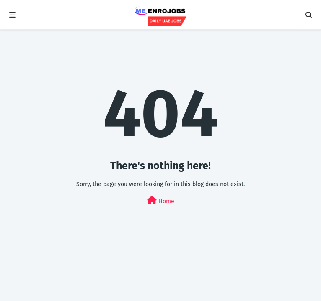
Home (160, 200)
